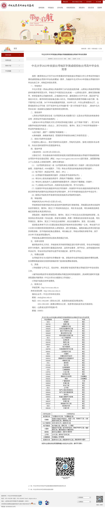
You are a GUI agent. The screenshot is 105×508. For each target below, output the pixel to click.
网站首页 (65, 1)
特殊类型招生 (71, 7)
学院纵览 (51, 7)
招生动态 (95, 48)
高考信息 (12, 60)
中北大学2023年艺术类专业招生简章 (43, 489)
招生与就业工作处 (77, 1)
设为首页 (89, 1)
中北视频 (12, 71)
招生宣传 (91, 7)
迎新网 (99, 7)
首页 (89, 48)
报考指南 (41, 7)
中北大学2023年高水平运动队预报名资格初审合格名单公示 (49, 486)
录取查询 (82, 7)
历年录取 (60, 7)
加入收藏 (98, 1)
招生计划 (12, 66)
